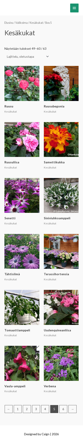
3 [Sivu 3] (36, 409)
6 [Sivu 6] (63, 409)
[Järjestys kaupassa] (26, 56)
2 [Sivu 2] (27, 409)
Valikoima (21, 22)
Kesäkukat (36, 22)
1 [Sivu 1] (18, 409)
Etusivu (8, 22)
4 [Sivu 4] (45, 409)
